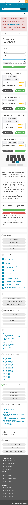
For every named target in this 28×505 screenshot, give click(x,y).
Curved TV (14, 317)
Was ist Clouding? (7, 411)
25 (7, 159)
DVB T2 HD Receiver (8, 345)
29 (23, 159)
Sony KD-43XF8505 (8, 365)
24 (22, 156)
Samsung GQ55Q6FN (10, 463)
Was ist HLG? (6, 412)
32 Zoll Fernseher (7, 348)
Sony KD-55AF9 (7, 359)
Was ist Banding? (7, 408)
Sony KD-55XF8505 (8, 368)
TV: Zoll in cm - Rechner (14, 447)
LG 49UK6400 (6, 376)
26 (11, 159)
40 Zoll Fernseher (7, 347)
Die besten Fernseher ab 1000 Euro (14, 304)
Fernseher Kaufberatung (10, 179)
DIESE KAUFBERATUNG (14, 24)
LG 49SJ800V (8, 474)
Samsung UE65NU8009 (10, 465)
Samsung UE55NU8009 (10, 462)
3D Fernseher (14, 324)
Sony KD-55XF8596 (8, 370)
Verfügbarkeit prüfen (21, 90)
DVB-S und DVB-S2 (8, 341)
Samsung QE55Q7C (9, 475)
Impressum (3, 501)
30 (13, 162)
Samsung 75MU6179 (10, 460)
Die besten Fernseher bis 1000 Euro (14, 301)
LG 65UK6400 (6, 373)
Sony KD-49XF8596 (8, 371)
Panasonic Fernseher (8, 335)
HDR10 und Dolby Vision (9, 344)
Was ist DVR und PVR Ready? (10, 420)
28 (19, 159)
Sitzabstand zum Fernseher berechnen (13, 451)
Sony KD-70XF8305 (8, 361)
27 (15, 159)
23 (18, 156)
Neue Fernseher (14, 248)
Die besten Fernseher (14, 245)
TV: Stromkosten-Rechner (14, 444)
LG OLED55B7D (8, 466)
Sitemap (18, 501)
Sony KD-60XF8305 (8, 362)
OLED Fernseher (14, 320)
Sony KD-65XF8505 (8, 364)
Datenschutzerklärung (15, 2)
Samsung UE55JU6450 (14, 73)
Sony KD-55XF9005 (9, 468)
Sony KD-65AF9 (7, 358)
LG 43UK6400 (6, 377)
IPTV (4, 339)
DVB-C (5, 342)
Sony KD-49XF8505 (8, 367)
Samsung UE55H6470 (14, 115)
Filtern (14, 66)
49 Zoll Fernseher (7, 333)
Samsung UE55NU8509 (10, 478)
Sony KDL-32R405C (14, 97)
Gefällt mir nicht (14, 213)
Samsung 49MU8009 (10, 480)
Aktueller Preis (20, 108)
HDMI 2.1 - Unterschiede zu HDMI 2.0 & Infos (14, 418)
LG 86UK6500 (6, 379)
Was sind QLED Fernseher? (9, 424)
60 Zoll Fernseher (14, 395)
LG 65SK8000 (8, 469)
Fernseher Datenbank (14, 242)
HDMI (4, 417)
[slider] (3, 59)
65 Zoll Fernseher (14, 398)
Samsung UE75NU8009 (10, 483)
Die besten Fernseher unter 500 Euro (14, 298)
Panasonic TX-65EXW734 (11, 477)
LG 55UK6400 (6, 374)
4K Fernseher (14, 314)
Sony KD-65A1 (8, 481)
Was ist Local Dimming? (8, 409)
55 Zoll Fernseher (14, 392)
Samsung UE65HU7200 (14, 139)
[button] (14, 49)
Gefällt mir (14, 209)
